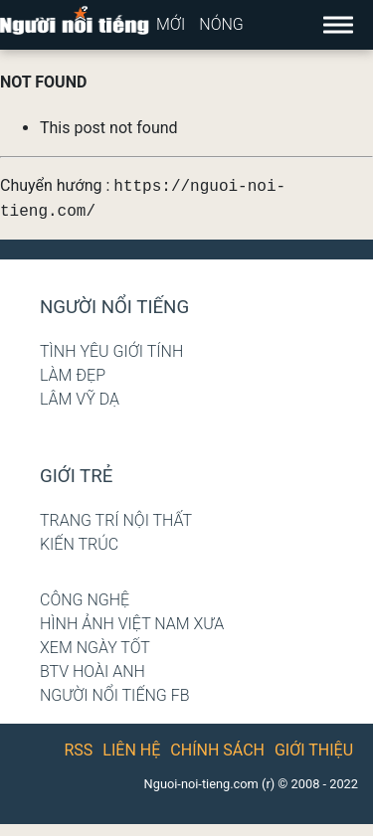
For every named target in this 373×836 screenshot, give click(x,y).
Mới (170, 24)
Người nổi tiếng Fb (115, 695)
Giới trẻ (76, 476)
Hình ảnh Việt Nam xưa (132, 623)
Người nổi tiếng (114, 307)
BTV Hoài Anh (92, 671)
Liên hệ (131, 750)
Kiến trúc (79, 544)
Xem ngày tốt (95, 647)
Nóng (221, 24)
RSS (79, 750)
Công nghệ (84, 599)
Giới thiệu (314, 750)
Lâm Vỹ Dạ (79, 399)
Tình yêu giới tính (111, 351)
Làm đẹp (72, 375)
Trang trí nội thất (116, 520)
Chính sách (217, 750)
